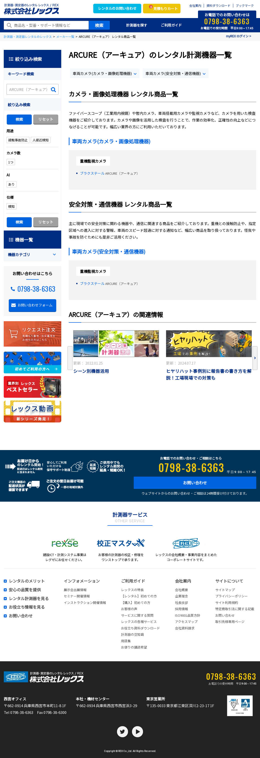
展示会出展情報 (75, 589)
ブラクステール (92, 173)
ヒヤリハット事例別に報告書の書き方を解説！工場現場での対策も (209, 374)
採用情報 (181, 608)
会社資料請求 (184, 628)
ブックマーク (245, 6)
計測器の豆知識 (132, 634)
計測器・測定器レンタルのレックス (28, 36)
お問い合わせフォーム (35, 304)
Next (255, 358)
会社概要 (181, 589)
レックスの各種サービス (139, 621)
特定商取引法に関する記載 (234, 608)
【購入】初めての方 (135, 602)
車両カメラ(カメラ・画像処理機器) (102, 73)
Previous (70, 358)
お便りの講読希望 (134, 647)
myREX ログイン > (238, 36)
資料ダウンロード (218, 6)
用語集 (126, 640)
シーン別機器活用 (91, 371)
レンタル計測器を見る (29, 598)
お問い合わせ (195, 483)
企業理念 (181, 596)
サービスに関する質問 (137, 615)
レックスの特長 (132, 589)
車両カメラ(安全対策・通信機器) (173, 73)
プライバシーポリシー (231, 596)
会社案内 (195, 6)
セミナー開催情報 (77, 596)
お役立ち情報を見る (27, 607)
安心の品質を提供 (25, 589)
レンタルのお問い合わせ (117, 8)
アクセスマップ (186, 621)
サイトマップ (225, 589)
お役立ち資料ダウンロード (140, 628)
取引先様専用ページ (229, 621)
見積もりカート (163, 8)
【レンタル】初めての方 (139, 596)
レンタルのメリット (27, 581)
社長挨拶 (181, 602)
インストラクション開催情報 (85, 602)
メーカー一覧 (65, 36)
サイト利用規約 (226, 602)
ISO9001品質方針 (187, 615)
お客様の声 (129, 608)
